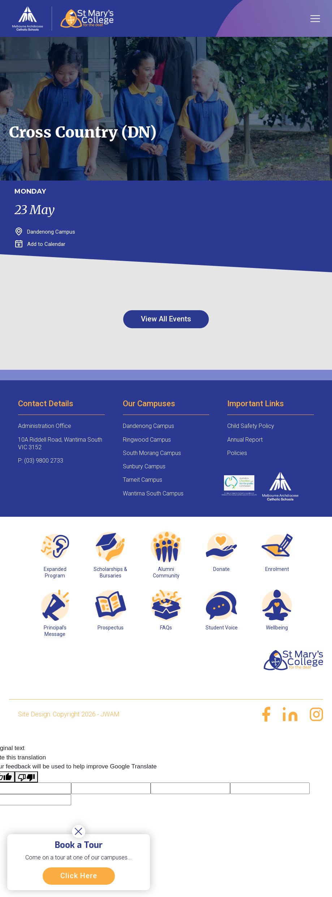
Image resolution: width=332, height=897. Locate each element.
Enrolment (277, 569)
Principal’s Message (55, 631)
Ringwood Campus (147, 439)
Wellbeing (277, 627)
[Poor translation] (26, 777)
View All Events (166, 319)
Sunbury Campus (144, 466)
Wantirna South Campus (153, 493)
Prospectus (111, 627)
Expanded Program (55, 572)
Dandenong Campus (148, 425)
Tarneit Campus (142, 479)
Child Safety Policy (250, 425)
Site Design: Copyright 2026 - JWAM (69, 714)
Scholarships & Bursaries (110, 572)
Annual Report (245, 439)
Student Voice (222, 627)
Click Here (78, 875)
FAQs (166, 627)
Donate (221, 569)
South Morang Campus (152, 453)
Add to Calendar (40, 244)
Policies (237, 453)
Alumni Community (166, 572)
